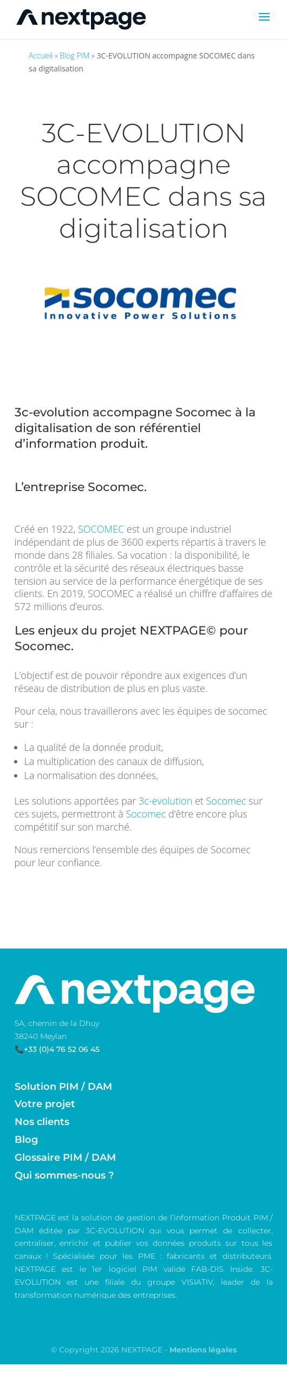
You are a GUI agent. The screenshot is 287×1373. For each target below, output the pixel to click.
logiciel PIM (133, 1269)
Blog (26, 1140)
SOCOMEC (101, 528)
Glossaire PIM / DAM (65, 1157)
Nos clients (42, 1122)
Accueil (41, 55)
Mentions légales (203, 1350)
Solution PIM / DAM (63, 1087)
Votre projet (45, 1104)
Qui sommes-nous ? (64, 1175)
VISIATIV (197, 1282)
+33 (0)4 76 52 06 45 (62, 1049)
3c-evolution (52, 412)
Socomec (203, 412)
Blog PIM (74, 55)
